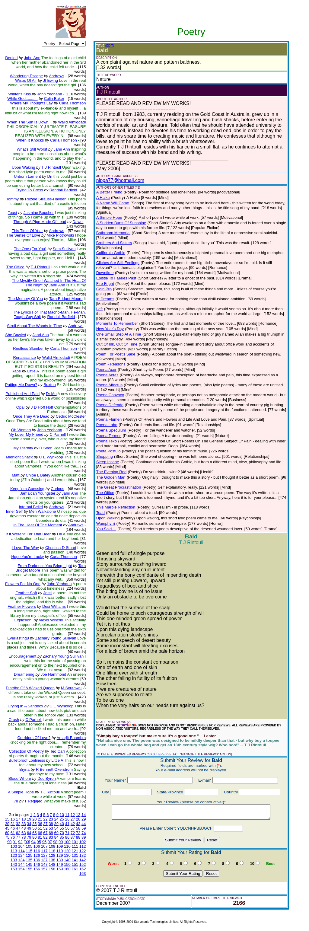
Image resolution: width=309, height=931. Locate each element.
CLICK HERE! (156, 754)
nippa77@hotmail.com (120, 180)
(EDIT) (109, 45)
